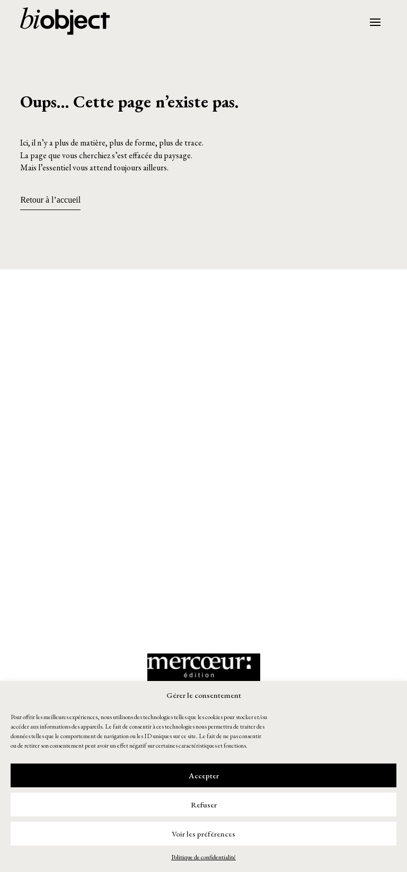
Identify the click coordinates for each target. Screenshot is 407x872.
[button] (203, 335)
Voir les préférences (203, 834)
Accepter (204, 775)
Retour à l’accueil (50, 199)
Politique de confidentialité (203, 857)
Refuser (204, 805)
